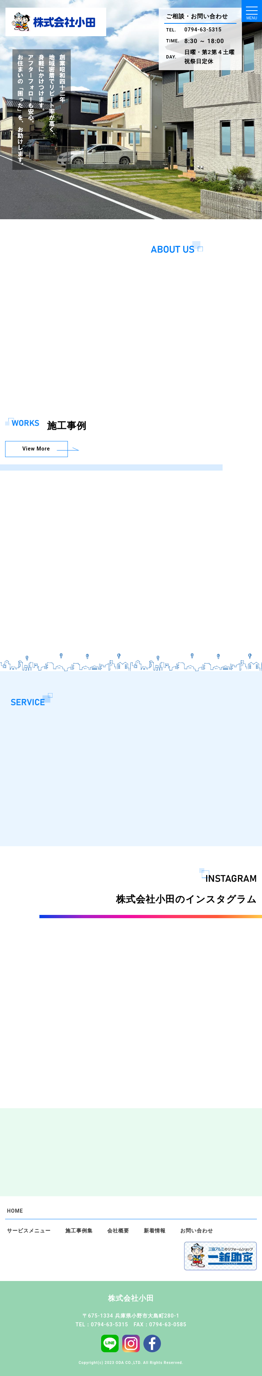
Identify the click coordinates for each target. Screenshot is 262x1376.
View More (35, 449)
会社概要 (118, 1231)
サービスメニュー (29, 1231)
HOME (15, 1211)
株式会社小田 (131, 1297)
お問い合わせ (196, 1231)
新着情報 (155, 1231)
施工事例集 (79, 1231)
